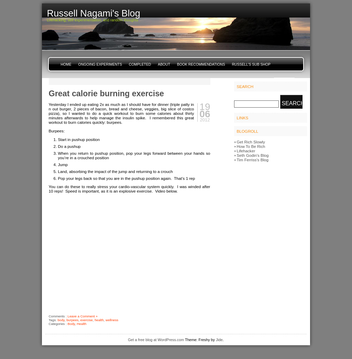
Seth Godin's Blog (253, 155)
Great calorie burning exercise (106, 93)
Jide (219, 340)
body (60, 320)
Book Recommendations (201, 64)
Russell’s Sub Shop (251, 64)
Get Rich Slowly (251, 142)
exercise (86, 320)
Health (81, 324)
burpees (72, 320)
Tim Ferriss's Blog (252, 159)
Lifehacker (246, 151)
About (164, 64)
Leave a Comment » (83, 316)
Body (71, 324)
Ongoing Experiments (100, 64)
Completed (140, 64)
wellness (112, 320)
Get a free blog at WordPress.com (156, 340)
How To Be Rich (251, 146)
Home (66, 64)
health (99, 320)
